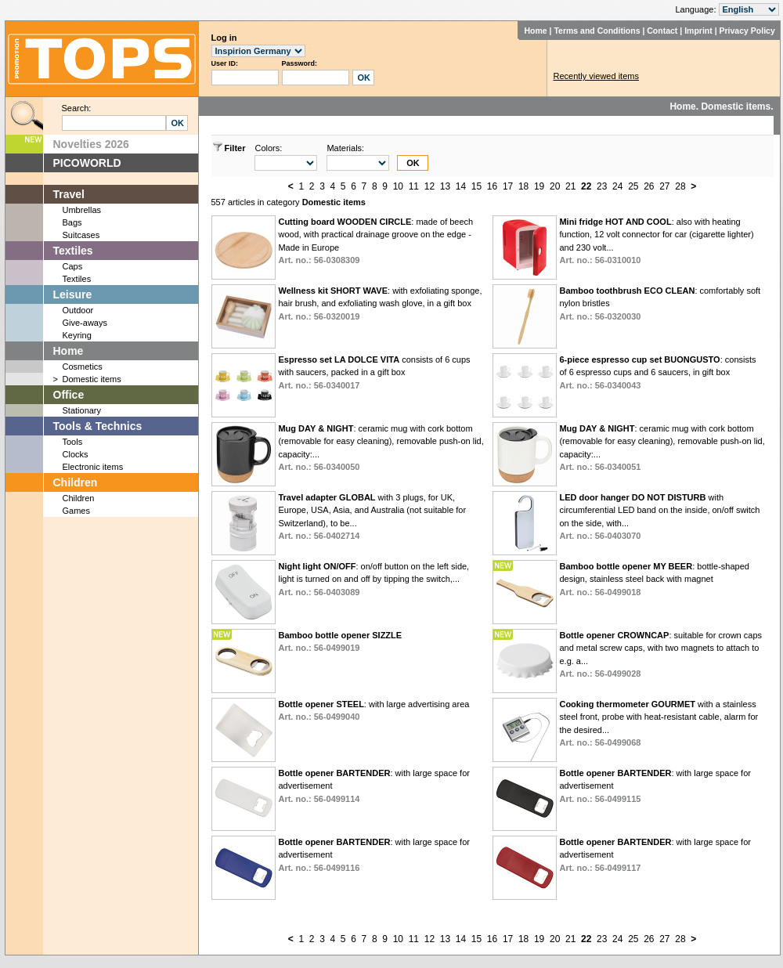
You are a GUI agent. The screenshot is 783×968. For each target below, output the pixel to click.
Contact (662, 30)
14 (461, 186)
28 (680, 186)
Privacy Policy (747, 30)
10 (398, 186)
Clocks (75, 454)
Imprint (698, 30)
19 (539, 186)
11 (414, 186)
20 (555, 186)
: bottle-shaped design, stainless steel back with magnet (654, 579)
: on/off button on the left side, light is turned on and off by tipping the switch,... (373, 579)
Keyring (77, 335)
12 (429, 186)
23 (602, 186)
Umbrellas (82, 210)
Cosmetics (83, 366)
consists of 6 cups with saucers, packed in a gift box (374, 372)
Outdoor (78, 310)
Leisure (72, 294)
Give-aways (85, 322)
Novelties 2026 (91, 144)
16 (492, 186)
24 (617, 186)
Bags (72, 222)
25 (633, 186)
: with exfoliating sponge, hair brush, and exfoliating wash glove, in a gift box (380, 303)
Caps (73, 266)
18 (523, 186)
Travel (69, 194)
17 (508, 186)
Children (75, 482)
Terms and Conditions (597, 30)
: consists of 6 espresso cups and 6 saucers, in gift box (657, 372)
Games (76, 510)
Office (69, 394)
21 (570, 186)
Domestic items (92, 379)
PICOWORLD (87, 163)
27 (664, 186)
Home (535, 30)
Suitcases (81, 235)
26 (649, 186)
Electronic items (93, 466)
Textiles (73, 250)
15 (476, 186)
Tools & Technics (98, 426)
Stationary (82, 410)
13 (445, 186)
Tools (73, 441)
